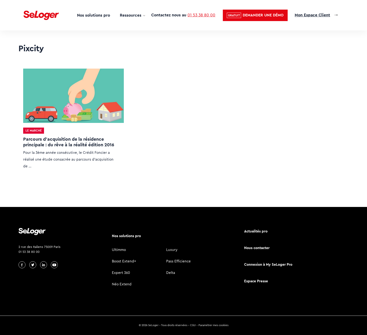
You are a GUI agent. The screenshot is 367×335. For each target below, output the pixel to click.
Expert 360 (121, 272)
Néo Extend (122, 284)
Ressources (130, 15)
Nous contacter (257, 247)
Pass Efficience (178, 261)
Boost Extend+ (124, 261)
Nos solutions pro (93, 15)
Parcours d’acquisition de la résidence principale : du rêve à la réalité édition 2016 (68, 142)
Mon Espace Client (312, 15)
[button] (255, 15)
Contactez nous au (183, 15)
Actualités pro (256, 231)
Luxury (171, 249)
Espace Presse (256, 281)
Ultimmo (119, 249)
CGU (193, 325)
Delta (170, 272)
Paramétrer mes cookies (213, 325)
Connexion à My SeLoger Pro (268, 264)
